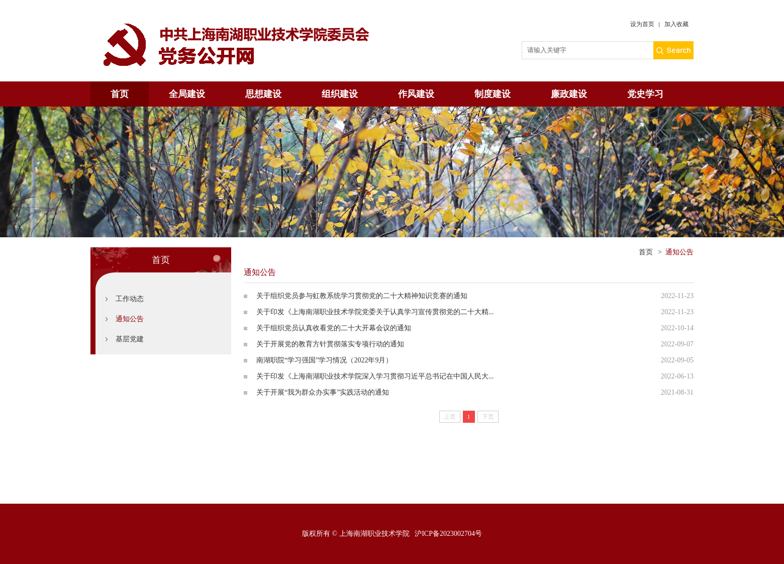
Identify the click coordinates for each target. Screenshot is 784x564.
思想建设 (263, 94)
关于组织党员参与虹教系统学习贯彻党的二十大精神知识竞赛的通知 (361, 296)
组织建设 (340, 94)
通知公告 (130, 319)
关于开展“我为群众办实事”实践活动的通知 (322, 392)
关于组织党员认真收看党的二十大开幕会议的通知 (333, 328)
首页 (120, 94)
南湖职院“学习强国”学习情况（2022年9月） (324, 360)
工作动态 (130, 299)
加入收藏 (676, 24)
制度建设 (492, 94)
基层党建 (130, 339)
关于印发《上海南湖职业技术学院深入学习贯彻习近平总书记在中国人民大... (375, 376)
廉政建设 (569, 94)
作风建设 (416, 94)
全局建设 (187, 94)
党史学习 (645, 94)
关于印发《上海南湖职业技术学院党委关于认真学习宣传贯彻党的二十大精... (375, 312)
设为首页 (642, 24)
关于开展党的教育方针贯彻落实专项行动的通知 (330, 344)
